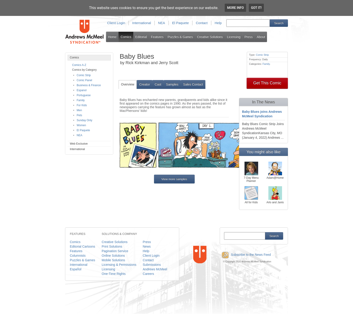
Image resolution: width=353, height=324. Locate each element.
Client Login (116, 23)
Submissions (152, 264)
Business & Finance (89, 85)
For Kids (82, 105)
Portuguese (84, 95)
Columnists (78, 255)
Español (75, 269)
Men (79, 110)
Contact (202, 23)
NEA (161, 23)
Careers (148, 274)
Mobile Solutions (113, 260)
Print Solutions (112, 246)
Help (218, 23)
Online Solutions (113, 255)
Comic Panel (84, 80)
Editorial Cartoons (82, 246)
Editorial (141, 37)
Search (278, 23)
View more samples (174, 179)
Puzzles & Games (180, 37)
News (147, 246)
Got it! (256, 8)
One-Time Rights (114, 274)
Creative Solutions (210, 37)
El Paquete (180, 23)
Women (81, 125)
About (261, 37)
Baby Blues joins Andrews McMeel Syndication (262, 114)
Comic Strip (84, 75)
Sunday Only (84, 120)
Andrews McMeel (155, 269)
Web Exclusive (79, 143)
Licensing (233, 37)
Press (249, 37)
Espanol (81, 90)
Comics (126, 37)
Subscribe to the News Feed (245, 254)
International (141, 23)
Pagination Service (115, 251)
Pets (79, 115)
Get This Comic (267, 83)
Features (157, 37)
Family (81, 100)
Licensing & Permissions (119, 264)
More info (235, 8)
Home (112, 37)
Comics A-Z (79, 65)
